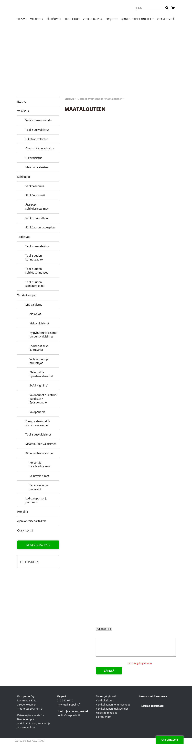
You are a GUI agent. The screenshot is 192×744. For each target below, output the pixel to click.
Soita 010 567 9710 (38, 545)
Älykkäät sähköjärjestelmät (36, 206)
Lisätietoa (135, 647)
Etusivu (22, 19)
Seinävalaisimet (39, 476)
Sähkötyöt (54, 19)
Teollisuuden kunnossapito (34, 257)
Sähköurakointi (35, 195)
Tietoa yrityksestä (106, 696)
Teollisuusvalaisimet (38, 434)
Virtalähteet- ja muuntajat (38, 361)
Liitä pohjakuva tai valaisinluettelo (116, 624)
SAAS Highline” (38, 385)
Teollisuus (72, 19)
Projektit (112, 19)
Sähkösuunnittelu (36, 218)
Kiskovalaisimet (39, 323)
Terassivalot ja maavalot (38, 487)
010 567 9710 (65, 700)
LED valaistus (33, 304)
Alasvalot (35, 314)
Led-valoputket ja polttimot (36, 500)
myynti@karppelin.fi (68, 704)
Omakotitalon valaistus (40, 148)
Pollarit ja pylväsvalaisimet (39, 464)
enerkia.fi (36, 715)
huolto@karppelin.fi (68, 715)
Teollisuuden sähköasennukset (36, 270)
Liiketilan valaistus (36, 139)
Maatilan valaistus (36, 167)
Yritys (156, 599)
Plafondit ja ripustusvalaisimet (41, 374)
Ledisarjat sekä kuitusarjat (38, 348)
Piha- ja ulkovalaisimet (39, 453)
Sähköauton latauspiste (40, 227)
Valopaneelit (37, 412)
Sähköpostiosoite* (114, 613)
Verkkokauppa (92, 19)
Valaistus (36, 19)
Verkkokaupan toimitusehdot (113, 704)
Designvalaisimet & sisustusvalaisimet (37, 423)
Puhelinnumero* (156, 613)
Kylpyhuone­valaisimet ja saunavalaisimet (43, 334)
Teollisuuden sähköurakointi (35, 284)
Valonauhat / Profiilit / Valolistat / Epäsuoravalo (43, 398)
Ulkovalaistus (33, 158)
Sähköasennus (34, 186)
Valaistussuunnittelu (38, 120)
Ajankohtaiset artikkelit (137, 19)
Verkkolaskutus (105, 700)
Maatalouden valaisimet (40, 444)
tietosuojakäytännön (140, 663)
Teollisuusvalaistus (37, 130)
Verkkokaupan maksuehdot (112, 708)
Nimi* (114, 599)
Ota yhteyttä (165, 19)
